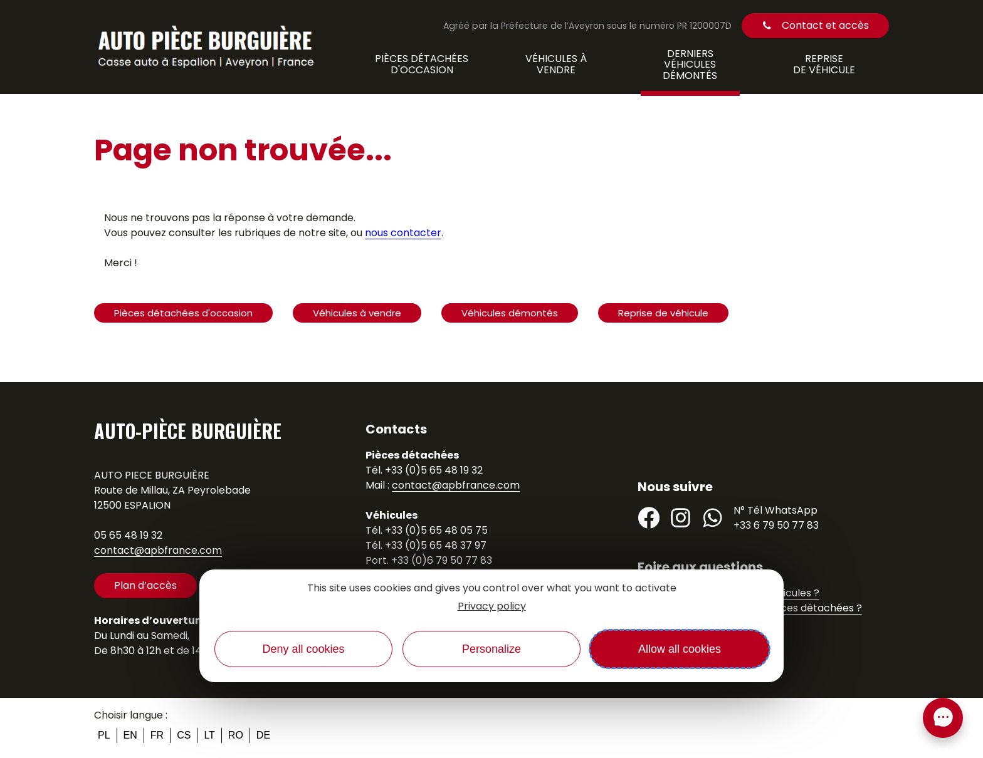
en (130, 735)
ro (235, 735)
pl (104, 735)
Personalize (491, 649)
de (263, 735)
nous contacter (403, 233)
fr (157, 735)
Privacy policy (492, 606)
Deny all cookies (303, 649)
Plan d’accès (145, 585)
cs (184, 735)
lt (209, 735)
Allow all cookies (679, 649)
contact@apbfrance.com (158, 550)
